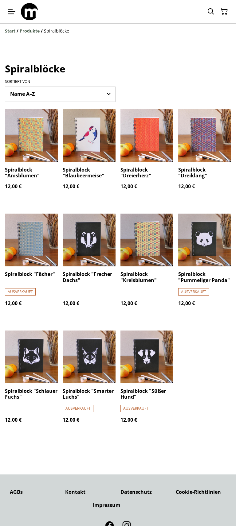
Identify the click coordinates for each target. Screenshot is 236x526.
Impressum (106, 505)
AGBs (16, 492)
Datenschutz (136, 492)
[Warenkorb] (224, 11)
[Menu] (11, 11)
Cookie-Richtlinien (198, 492)
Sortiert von (17, 81)
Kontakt (75, 492)
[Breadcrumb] (118, 31)
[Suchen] (211, 11)
